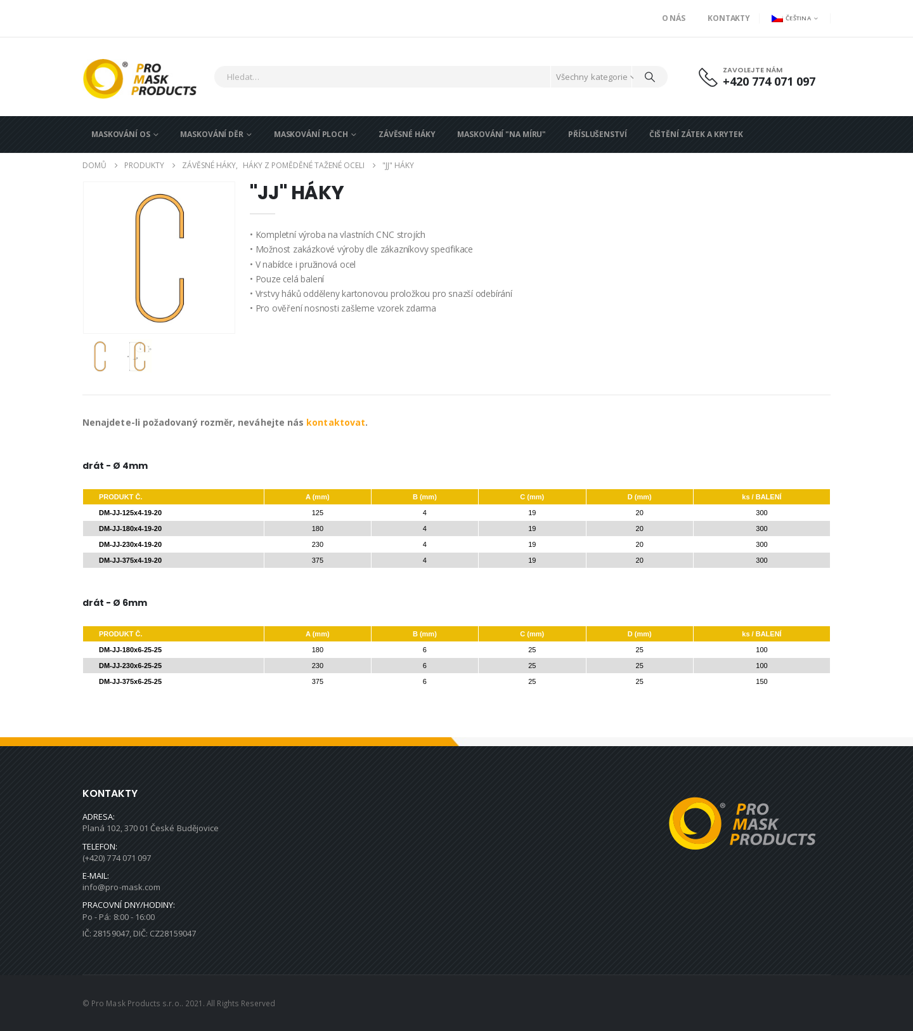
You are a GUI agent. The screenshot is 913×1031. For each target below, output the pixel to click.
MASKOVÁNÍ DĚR (211, 134)
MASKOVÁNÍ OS (120, 134)
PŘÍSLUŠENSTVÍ (597, 134)
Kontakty (729, 18)
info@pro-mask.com (121, 887)
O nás (673, 18)
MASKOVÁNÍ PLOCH (311, 134)
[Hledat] (650, 77)
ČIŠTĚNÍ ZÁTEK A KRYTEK (696, 134)
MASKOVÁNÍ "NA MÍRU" (501, 134)
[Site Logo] (144, 77)
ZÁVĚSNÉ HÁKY (407, 134)
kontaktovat (335, 422)
